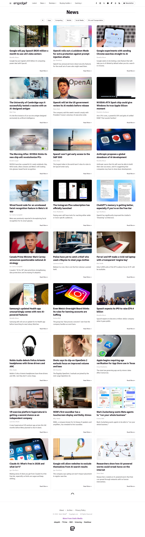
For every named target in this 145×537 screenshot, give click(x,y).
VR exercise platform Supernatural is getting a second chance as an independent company (28, 415)
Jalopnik (57, 522)
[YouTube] (107, 3)
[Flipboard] (111, 3)
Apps (49, 20)
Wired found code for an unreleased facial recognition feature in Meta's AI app (29, 208)
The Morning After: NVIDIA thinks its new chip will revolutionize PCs (28, 155)
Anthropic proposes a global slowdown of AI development (112, 155)
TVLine (64, 522)
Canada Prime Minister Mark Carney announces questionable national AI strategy (28, 260)
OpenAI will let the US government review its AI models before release (71, 104)
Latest (34, 3)
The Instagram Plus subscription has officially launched (71, 206)
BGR (71, 522)
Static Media (62, 514)
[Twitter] (104, 3)
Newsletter (128, 3)
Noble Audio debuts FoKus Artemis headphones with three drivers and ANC (27, 363)
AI (42, 20)
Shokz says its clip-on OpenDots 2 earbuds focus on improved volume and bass (71, 363)
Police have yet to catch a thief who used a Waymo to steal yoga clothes (71, 258)
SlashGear (87, 522)
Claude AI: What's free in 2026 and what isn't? (27, 465)
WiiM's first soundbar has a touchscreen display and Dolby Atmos (72, 413)
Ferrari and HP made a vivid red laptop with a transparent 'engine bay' (116, 258)
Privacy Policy (80, 510)
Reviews (52, 3)
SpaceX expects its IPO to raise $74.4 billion (115, 310)
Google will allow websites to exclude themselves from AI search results (72, 465)
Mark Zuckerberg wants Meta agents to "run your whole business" (115, 413)
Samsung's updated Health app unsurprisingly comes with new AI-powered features (27, 312)
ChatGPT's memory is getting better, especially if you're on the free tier (115, 206)
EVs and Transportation (95, 20)
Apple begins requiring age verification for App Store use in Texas (116, 362)
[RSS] (119, 3)
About (61, 510)
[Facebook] (96, 3)
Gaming (78, 3)
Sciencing (78, 522)
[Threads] (115, 3)
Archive (69, 510)
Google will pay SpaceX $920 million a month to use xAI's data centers (29, 52)
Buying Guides (65, 3)
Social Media (80, 20)
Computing (58, 20)
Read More (43, 71)
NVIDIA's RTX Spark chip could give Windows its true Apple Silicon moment (114, 105)
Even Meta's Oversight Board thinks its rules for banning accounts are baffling (71, 312)
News (42, 3)
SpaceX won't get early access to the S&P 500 (71, 155)
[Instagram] (100, 3)
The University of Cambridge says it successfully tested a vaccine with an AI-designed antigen (28, 105)
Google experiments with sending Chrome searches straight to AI (114, 52)
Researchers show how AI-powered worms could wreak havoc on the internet (114, 467)
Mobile (69, 20)
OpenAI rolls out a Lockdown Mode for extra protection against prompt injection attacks (71, 54)
